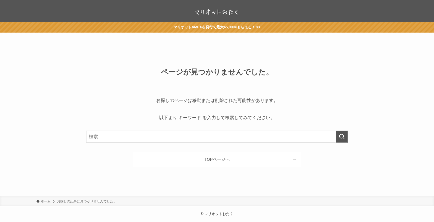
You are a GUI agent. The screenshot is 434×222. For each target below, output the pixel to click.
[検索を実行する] (342, 137)
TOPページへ (217, 159)
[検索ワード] (217, 137)
